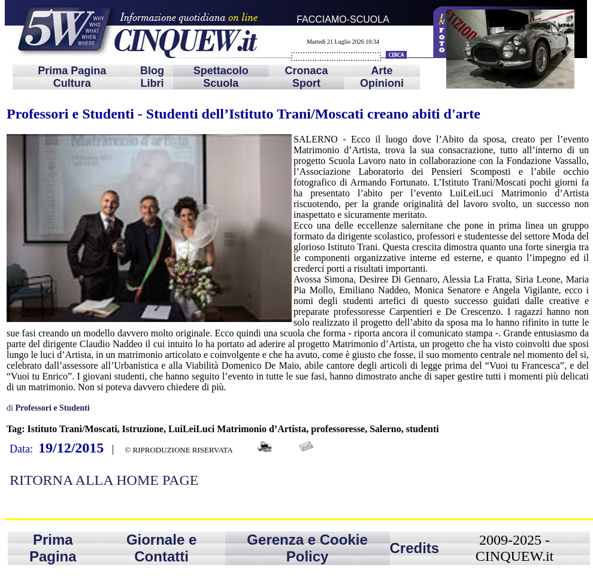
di (48, 407)
